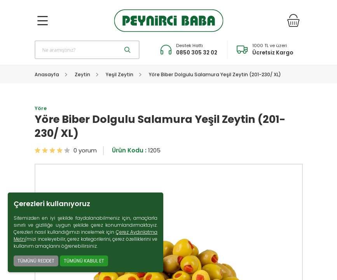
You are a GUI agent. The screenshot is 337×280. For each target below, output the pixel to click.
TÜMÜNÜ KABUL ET (84, 260)
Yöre (41, 108)
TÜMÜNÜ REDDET (35, 260)
